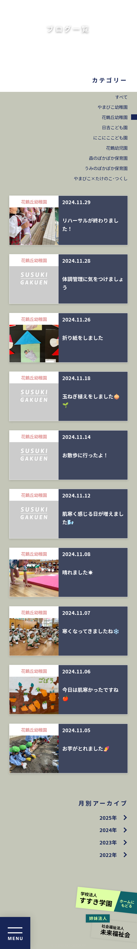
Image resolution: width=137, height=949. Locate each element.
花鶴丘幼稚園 (115, 117)
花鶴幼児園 (117, 148)
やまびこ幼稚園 (112, 107)
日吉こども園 (115, 127)
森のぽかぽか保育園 (108, 158)
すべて (121, 97)
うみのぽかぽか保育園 (106, 168)
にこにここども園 (110, 137)
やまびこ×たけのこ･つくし (101, 178)
